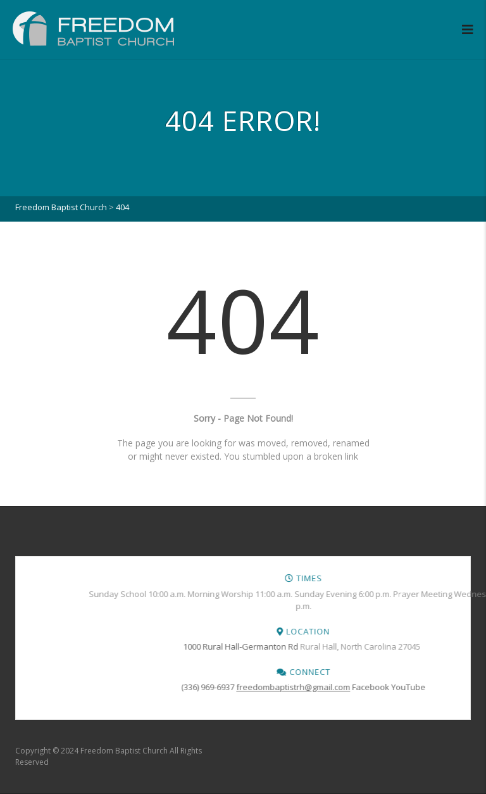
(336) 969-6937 (382, 687)
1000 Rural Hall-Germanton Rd (415, 646)
